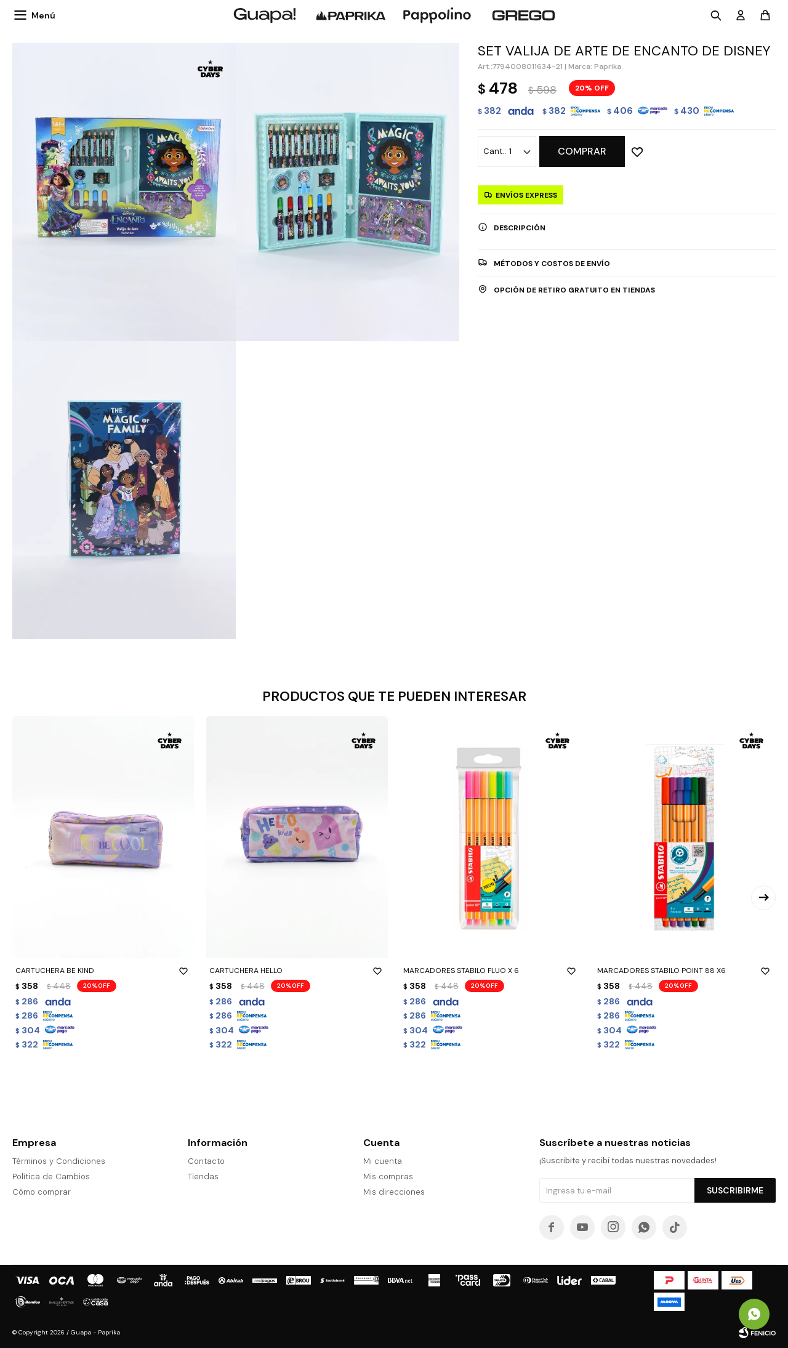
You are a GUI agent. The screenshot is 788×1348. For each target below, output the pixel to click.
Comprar (582, 151)
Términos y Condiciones (58, 1161)
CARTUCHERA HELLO (297, 970)
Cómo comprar (41, 1192)
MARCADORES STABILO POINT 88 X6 (685, 970)
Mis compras (388, 1176)
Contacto (206, 1161)
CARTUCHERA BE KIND (103, 970)
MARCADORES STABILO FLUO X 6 (491, 970)
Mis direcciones (394, 1192)
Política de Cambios (51, 1176)
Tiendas (203, 1176)
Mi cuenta (382, 1161)
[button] (763, 898)
